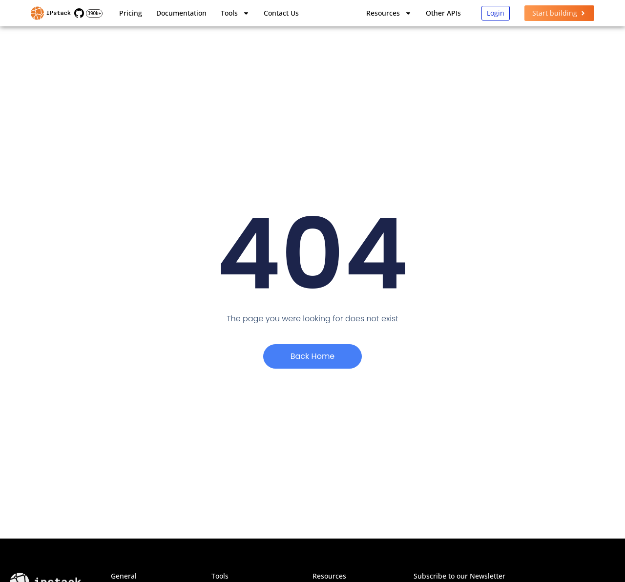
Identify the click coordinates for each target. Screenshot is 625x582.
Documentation (181, 13)
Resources (389, 13)
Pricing (130, 13)
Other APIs (443, 13)
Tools (235, 13)
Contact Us (281, 13)
